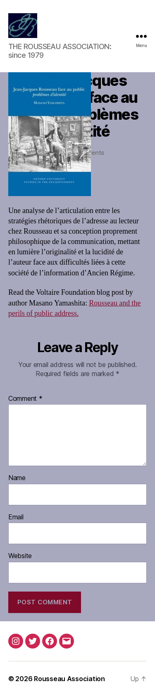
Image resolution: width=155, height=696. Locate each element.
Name (17, 478)
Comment (25, 398)
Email (16, 517)
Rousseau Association (69, 679)
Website (20, 556)
